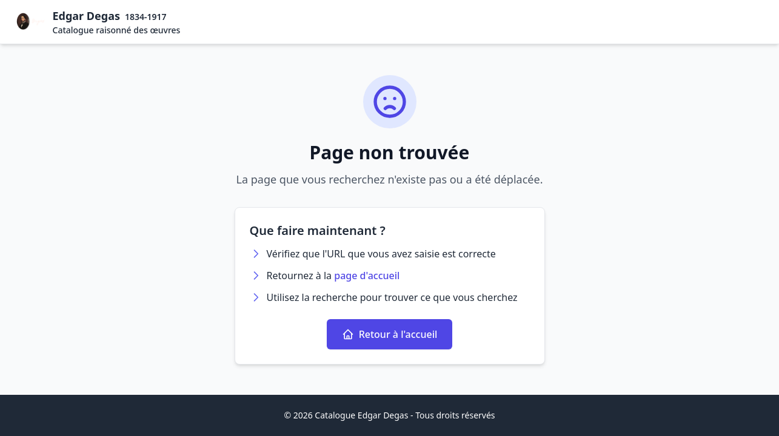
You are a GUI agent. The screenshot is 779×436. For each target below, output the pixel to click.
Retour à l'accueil (390, 334)
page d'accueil (367, 275)
